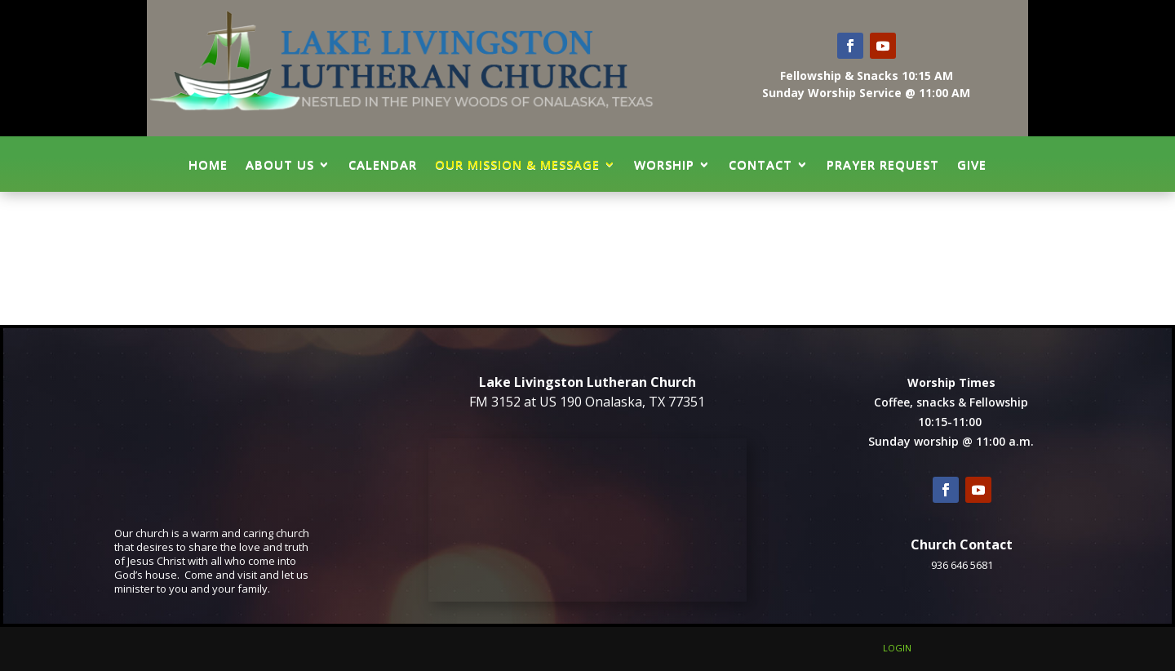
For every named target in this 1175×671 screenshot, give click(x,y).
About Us (280, 164)
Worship (664, 164)
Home (208, 164)
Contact (760, 164)
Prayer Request (883, 164)
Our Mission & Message (517, 164)
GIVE (972, 164)
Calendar (382, 164)
